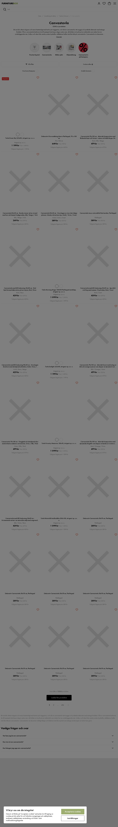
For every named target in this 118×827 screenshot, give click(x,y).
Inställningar (72, 818)
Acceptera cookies (73, 811)
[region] (45, 814)
